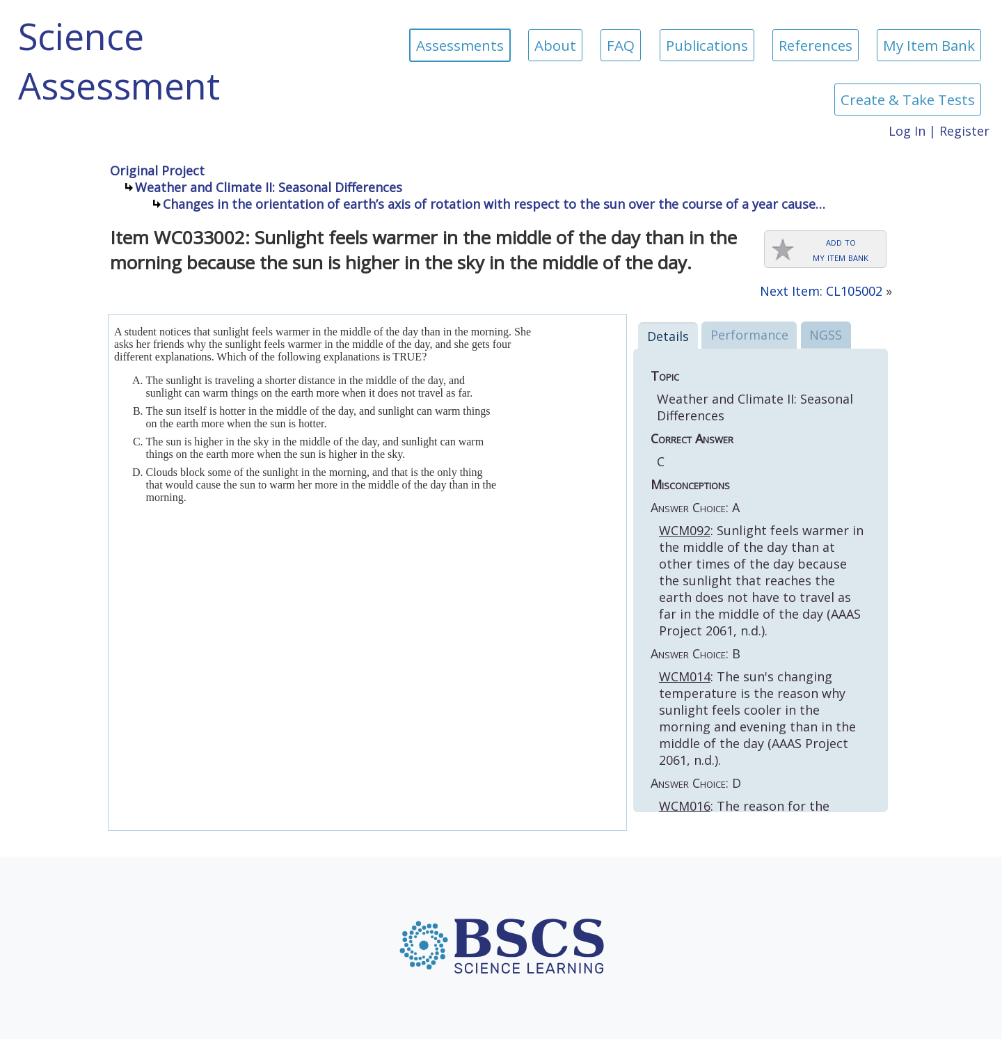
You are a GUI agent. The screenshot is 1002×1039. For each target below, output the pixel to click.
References (815, 45)
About (555, 45)
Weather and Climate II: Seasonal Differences (268, 187)
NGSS (825, 334)
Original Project (157, 170)
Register (964, 130)
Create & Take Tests (908, 99)
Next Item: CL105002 (821, 291)
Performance (749, 334)
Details (668, 336)
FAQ (621, 45)
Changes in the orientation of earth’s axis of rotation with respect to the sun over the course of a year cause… (494, 204)
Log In (907, 130)
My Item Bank (929, 45)
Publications (707, 45)
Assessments (460, 45)
